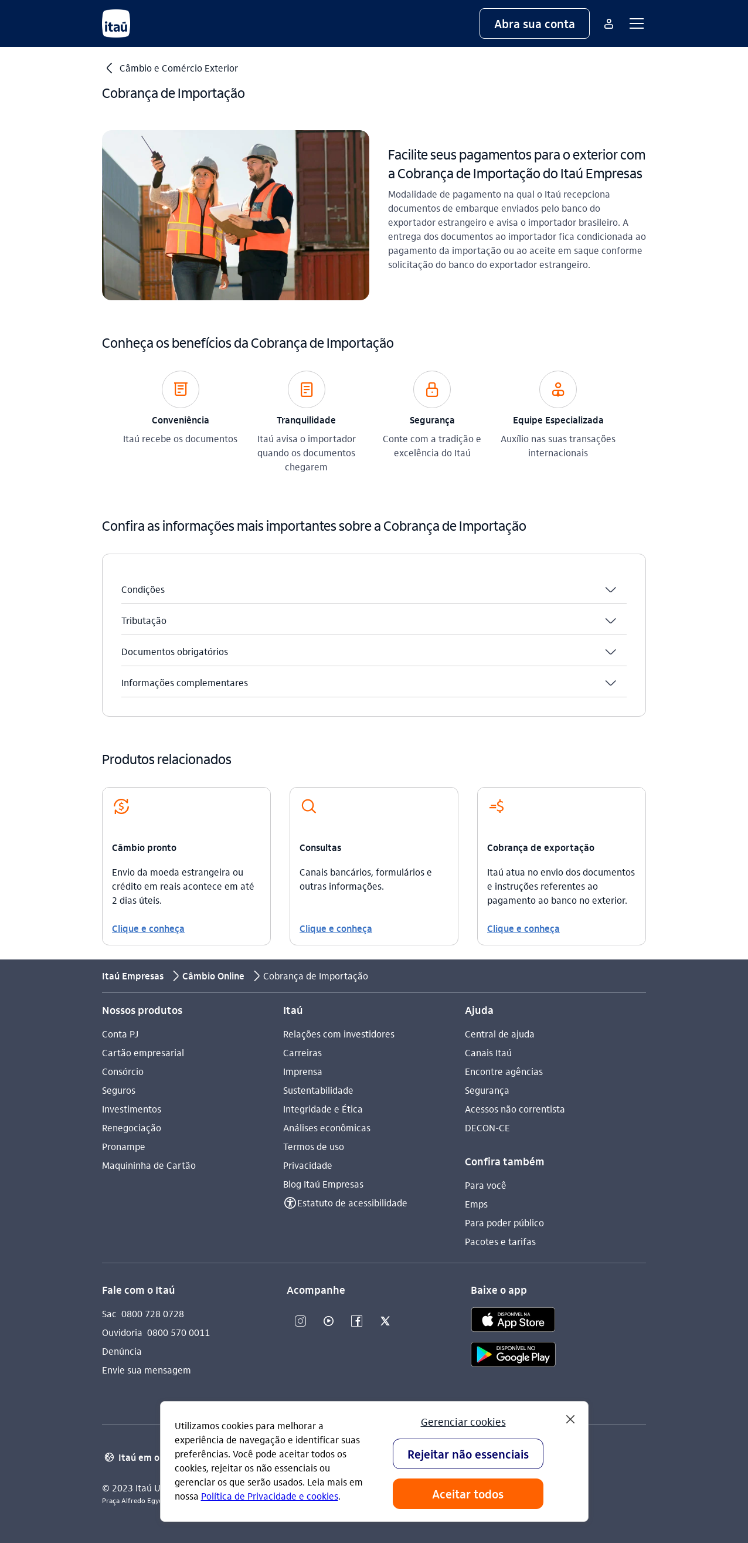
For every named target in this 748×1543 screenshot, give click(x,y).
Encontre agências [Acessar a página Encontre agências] (504, 1071)
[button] (535, 23)
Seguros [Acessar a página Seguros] (118, 1090)
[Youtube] (329, 1322)
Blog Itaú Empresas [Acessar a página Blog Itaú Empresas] (323, 1184)
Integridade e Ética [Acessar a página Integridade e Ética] (323, 1109)
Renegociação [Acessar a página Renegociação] (131, 1127)
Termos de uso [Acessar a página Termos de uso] (313, 1146)
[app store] (513, 1321)
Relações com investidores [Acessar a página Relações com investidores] (339, 1033)
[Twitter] (385, 1322)
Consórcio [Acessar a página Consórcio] (123, 1071)
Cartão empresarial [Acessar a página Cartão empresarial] (143, 1052)
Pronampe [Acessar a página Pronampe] (123, 1146)
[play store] (513, 1356)
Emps (476, 1204)
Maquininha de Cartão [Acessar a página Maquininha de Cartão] (149, 1165)
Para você (485, 1185)
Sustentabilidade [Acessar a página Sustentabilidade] (318, 1090)
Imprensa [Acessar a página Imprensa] (302, 1071)
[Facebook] (357, 1322)
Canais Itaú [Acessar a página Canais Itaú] (488, 1052)
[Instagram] (301, 1322)
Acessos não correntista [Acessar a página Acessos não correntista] (515, 1109)
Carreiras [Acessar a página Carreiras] (302, 1052)
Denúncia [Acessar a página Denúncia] (122, 1351)
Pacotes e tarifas (500, 1241)
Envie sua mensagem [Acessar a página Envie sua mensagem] (146, 1370)
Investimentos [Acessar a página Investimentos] (131, 1109)
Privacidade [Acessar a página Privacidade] (307, 1165)
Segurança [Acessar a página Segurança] (487, 1090)
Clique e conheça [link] (148, 928)
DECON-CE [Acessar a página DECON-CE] (487, 1127)
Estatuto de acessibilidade (352, 1202)
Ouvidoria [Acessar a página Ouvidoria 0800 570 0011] (122, 1332)
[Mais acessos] (608, 23)
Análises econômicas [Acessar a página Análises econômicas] (326, 1127)
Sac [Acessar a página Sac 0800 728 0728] (109, 1313)
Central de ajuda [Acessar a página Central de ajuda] (500, 1033)
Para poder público (504, 1222)
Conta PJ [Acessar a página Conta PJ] (120, 1033)
